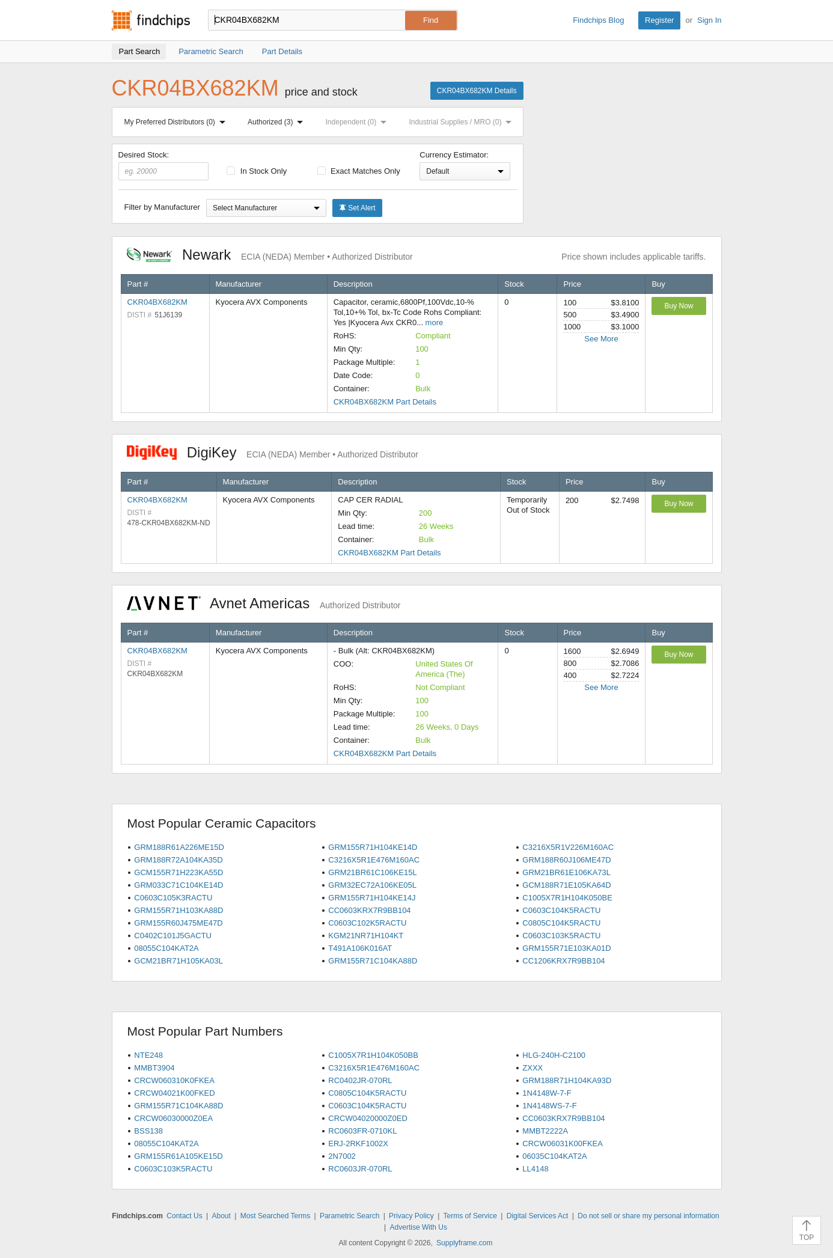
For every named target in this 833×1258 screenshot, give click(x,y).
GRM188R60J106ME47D (566, 859)
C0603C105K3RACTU (173, 897)
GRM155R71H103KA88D (178, 910)
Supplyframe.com (464, 1243)
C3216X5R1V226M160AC (568, 847)
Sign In (709, 20)
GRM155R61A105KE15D (178, 1156)
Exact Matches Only (358, 171)
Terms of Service (470, 1216)
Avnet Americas (264, 603)
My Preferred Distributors (177, 122)
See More (601, 338)
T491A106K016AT (360, 948)
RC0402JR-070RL (360, 1080)
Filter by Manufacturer (162, 207)
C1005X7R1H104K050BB (373, 1055)
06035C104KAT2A (554, 1156)
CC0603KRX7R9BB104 (369, 910)
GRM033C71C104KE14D (178, 885)
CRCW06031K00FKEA (562, 1143)
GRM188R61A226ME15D (179, 847)
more (435, 322)
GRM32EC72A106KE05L (372, 885)
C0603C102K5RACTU (367, 922)
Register (659, 20)
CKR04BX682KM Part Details (385, 401)
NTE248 (148, 1055)
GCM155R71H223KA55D (178, 872)
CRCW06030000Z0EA (173, 1118)
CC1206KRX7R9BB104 (563, 960)
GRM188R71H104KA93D (566, 1080)
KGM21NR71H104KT (365, 935)
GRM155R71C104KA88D (372, 960)
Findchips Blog (598, 20)
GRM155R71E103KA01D (566, 948)
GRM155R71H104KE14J (371, 897)
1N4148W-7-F (546, 1093)
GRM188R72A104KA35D (178, 859)
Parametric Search (349, 1216)
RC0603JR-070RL (360, 1168)
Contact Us (184, 1216)
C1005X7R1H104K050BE (567, 897)
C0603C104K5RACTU (561, 910)
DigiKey (272, 452)
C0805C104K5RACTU (561, 922)
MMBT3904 (154, 1067)
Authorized (278, 122)
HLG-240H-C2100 (553, 1055)
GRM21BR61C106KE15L (372, 872)
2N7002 (342, 1156)
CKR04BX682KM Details (477, 91)
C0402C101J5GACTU (173, 935)
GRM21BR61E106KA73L (566, 872)
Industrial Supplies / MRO (462, 122)
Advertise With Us (418, 1227)
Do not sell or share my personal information (648, 1216)
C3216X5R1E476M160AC (374, 859)
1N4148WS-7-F (549, 1105)
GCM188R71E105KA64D (566, 885)
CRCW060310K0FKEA (174, 1080)
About (221, 1216)
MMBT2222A (545, 1130)
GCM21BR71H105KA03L (178, 960)
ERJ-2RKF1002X (358, 1143)
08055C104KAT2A (166, 948)
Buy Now (678, 306)
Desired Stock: (163, 165)
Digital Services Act (538, 1216)
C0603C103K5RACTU (561, 935)
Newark (270, 254)
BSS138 (148, 1130)
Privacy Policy (411, 1216)
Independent (359, 122)
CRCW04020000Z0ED (367, 1118)
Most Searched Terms (275, 1216)
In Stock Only (257, 171)
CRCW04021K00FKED (174, 1093)
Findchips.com (151, 20)
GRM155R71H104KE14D (372, 847)
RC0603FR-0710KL (362, 1130)
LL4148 (535, 1168)
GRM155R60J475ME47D (178, 922)
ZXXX (532, 1067)
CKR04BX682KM (157, 302)
